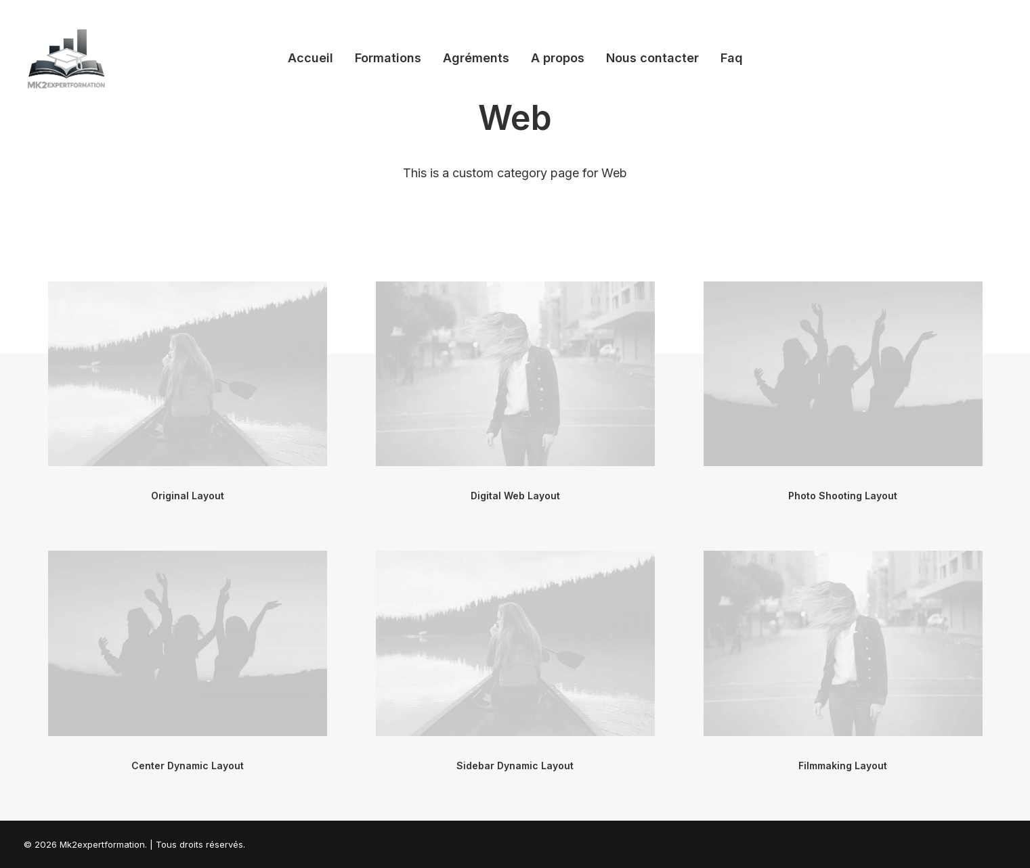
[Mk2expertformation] (67, 58)
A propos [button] (557, 58)
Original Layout (187, 495)
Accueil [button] (310, 58)
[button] (187, 374)
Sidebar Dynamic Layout (515, 765)
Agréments (476, 58)
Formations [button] (388, 58)
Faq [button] (732, 58)
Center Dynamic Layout (187, 765)
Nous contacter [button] (652, 58)
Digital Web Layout (515, 495)
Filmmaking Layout (842, 765)
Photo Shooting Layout (842, 495)
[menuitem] (310, 58)
